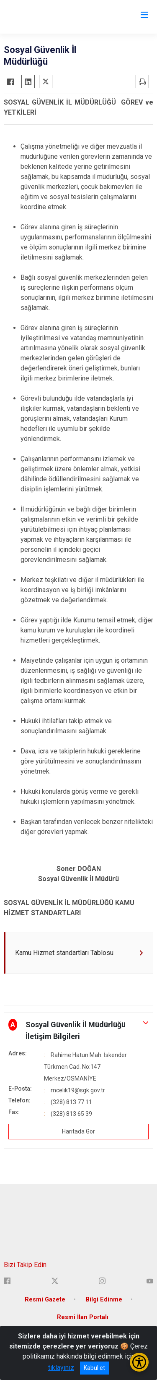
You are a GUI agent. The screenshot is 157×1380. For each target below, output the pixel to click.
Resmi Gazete (45, 1299)
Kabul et (94, 1367)
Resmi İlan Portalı (82, 1317)
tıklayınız (61, 1368)
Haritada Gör (78, 1131)
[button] (78, 1030)
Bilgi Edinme (104, 1299)
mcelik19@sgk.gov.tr (78, 1090)
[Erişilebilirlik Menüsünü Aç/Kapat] (139, 1362)
